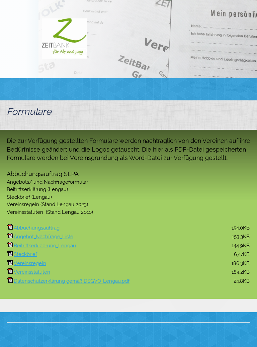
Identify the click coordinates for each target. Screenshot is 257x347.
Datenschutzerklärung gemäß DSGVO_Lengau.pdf (72, 281)
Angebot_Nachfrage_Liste (43, 237)
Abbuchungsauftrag (37, 228)
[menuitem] (79, 89)
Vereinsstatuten (32, 272)
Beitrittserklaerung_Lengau (45, 246)
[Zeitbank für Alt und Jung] (64, 38)
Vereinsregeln (30, 263)
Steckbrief (25, 254)
